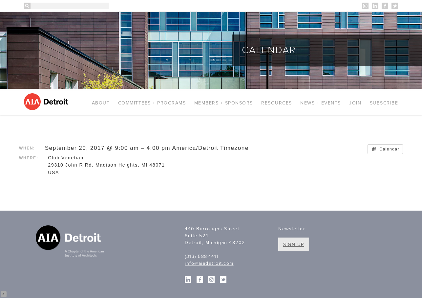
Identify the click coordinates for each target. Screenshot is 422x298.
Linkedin (375, 6)
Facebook (385, 6)
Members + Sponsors (223, 103)
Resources (276, 103)
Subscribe (384, 103)
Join (355, 103)
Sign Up (293, 244)
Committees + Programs (152, 103)
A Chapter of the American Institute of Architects (71, 242)
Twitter (394, 6)
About (101, 103)
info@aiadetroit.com (209, 263)
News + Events (320, 103)
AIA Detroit (47, 101)
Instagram (365, 6)
